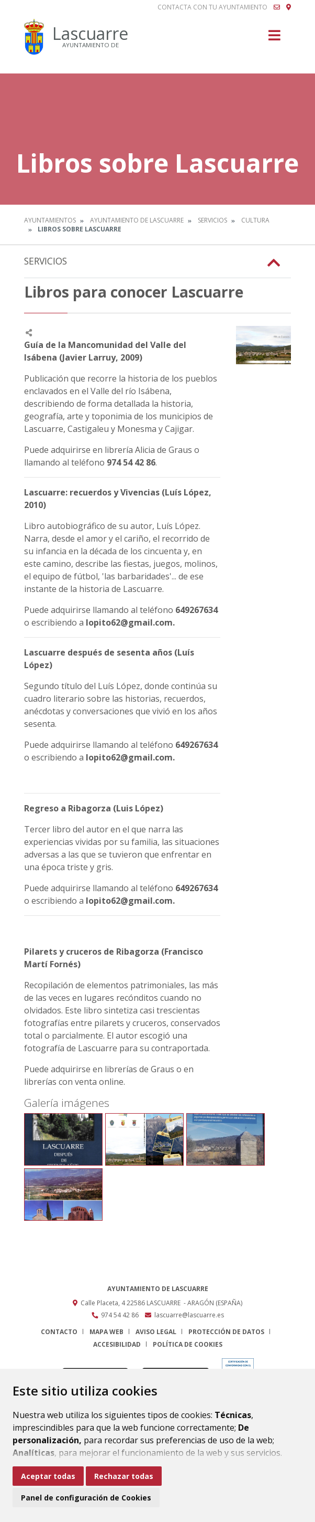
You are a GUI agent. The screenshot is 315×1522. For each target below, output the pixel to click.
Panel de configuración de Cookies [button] (86, 1498)
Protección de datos (226, 1331)
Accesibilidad (117, 1344)
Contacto (59, 1331)
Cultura (255, 220)
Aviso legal (156, 1331)
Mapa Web (106, 1331)
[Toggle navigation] (274, 38)
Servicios (212, 220)
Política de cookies (187, 1344)
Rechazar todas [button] (123, 1476)
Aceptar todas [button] (48, 1476)
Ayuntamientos (50, 220)
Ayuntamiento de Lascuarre (137, 220)
